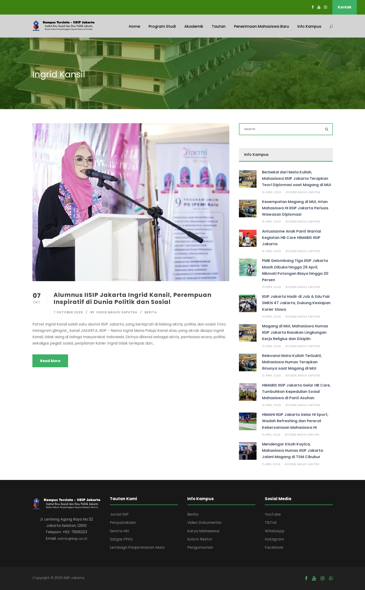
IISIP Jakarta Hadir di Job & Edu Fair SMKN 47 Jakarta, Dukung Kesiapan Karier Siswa (296, 303)
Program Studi (162, 26)
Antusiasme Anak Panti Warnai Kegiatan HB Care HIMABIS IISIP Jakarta (291, 238)
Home (134, 26)
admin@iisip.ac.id (72, 538)
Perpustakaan (123, 522)
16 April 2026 (271, 192)
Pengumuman (200, 547)
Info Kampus (309, 26)
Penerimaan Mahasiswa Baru (261, 26)
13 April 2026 (271, 346)
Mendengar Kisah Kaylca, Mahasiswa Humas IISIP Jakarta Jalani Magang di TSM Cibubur (292, 450)
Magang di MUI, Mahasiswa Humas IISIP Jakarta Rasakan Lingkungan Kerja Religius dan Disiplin (295, 332)
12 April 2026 (271, 405)
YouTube (273, 514)
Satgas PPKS (121, 539)
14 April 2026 (271, 287)
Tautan (219, 26)
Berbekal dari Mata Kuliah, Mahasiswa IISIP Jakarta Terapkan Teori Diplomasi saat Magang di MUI (296, 178)
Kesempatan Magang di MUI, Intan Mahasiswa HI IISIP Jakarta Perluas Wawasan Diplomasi (295, 208)
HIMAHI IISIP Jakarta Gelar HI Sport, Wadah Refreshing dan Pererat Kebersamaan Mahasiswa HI (295, 421)
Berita (151, 312)
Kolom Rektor (199, 539)
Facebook (274, 547)
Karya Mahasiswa (203, 531)
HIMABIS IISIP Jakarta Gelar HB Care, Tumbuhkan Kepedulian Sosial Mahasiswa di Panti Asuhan (296, 392)
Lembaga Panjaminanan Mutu (137, 547)
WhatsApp (274, 531)
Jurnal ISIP (119, 514)
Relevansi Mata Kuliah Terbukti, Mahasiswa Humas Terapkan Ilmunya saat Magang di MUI (292, 362)
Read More (50, 360)
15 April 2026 (271, 221)
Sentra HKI (119, 531)
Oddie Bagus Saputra (116, 312)
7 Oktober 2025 (68, 312)
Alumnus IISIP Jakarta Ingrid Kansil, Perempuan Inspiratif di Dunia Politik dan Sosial (132, 298)
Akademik (193, 26)
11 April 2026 (271, 435)
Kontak (344, 7)
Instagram (274, 539)
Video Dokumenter (204, 522)
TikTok (271, 522)
